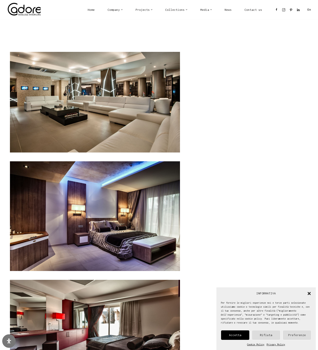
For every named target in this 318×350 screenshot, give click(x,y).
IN (283, 11)
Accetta (235, 335)
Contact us (253, 9)
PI (291, 11)
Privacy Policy (276, 344)
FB (276, 11)
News (228, 9)
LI (298, 11)
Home (91, 9)
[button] (309, 293)
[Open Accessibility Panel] (9, 341)
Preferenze (297, 335)
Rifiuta (266, 335)
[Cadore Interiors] (24, 10)
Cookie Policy (255, 344)
